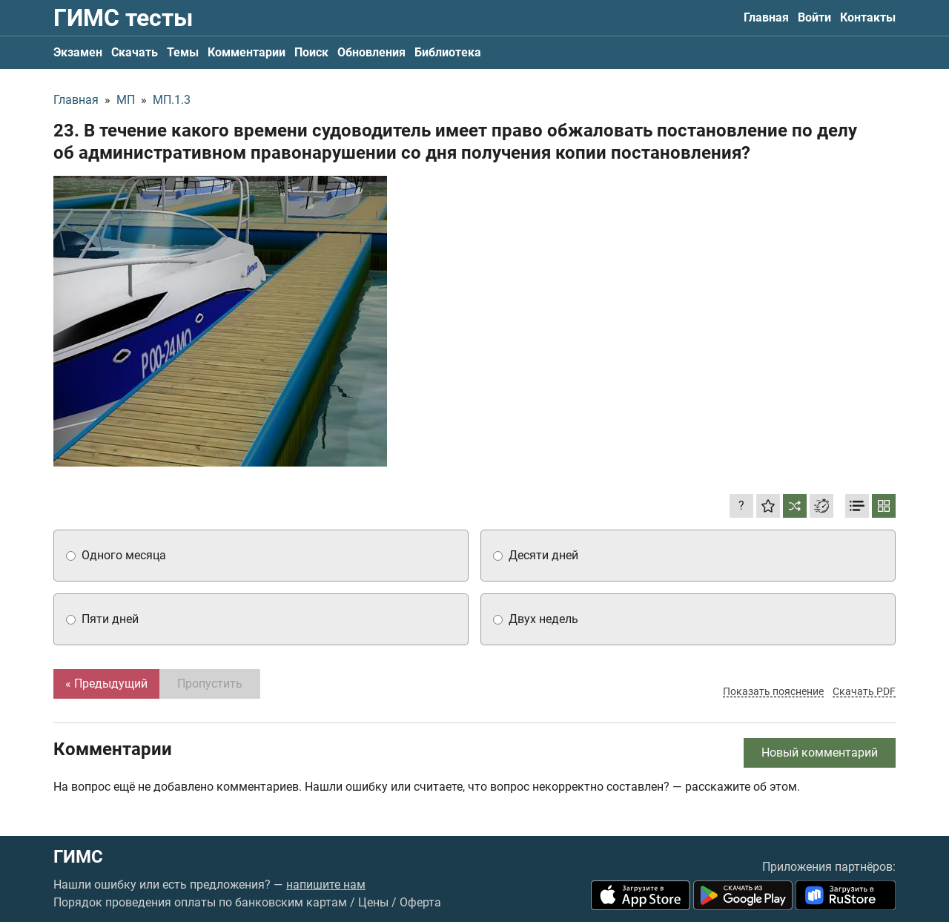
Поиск (311, 52)
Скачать (134, 52)
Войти (814, 17)
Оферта (420, 902)
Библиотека (447, 52)
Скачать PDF (864, 691)
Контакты (868, 17)
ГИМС (78, 857)
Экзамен (77, 52)
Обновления (371, 52)
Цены (373, 902)
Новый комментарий (819, 752)
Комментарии (246, 52)
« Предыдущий (106, 683)
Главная (766, 17)
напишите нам (326, 884)
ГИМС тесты (123, 18)
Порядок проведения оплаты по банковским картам (200, 902)
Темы (183, 52)
